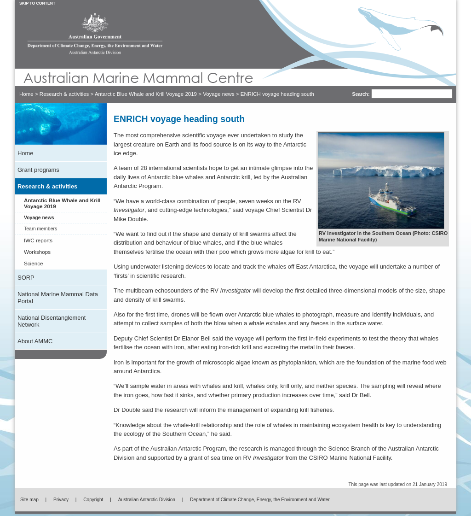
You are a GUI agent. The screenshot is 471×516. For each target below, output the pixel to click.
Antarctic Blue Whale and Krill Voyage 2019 (146, 94)
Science (33, 266)
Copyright (93, 501)
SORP (25, 279)
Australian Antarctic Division (146, 501)
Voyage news (219, 94)
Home (26, 94)
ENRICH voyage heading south (277, 94)
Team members (40, 231)
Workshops (37, 254)
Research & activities (64, 94)
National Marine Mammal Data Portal (57, 300)
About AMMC (34, 343)
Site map (29, 501)
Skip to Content (37, 3)
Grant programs (38, 172)
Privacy (61, 501)
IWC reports (38, 243)
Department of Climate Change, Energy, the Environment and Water (260, 501)
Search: (350, 94)
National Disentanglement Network (51, 323)
